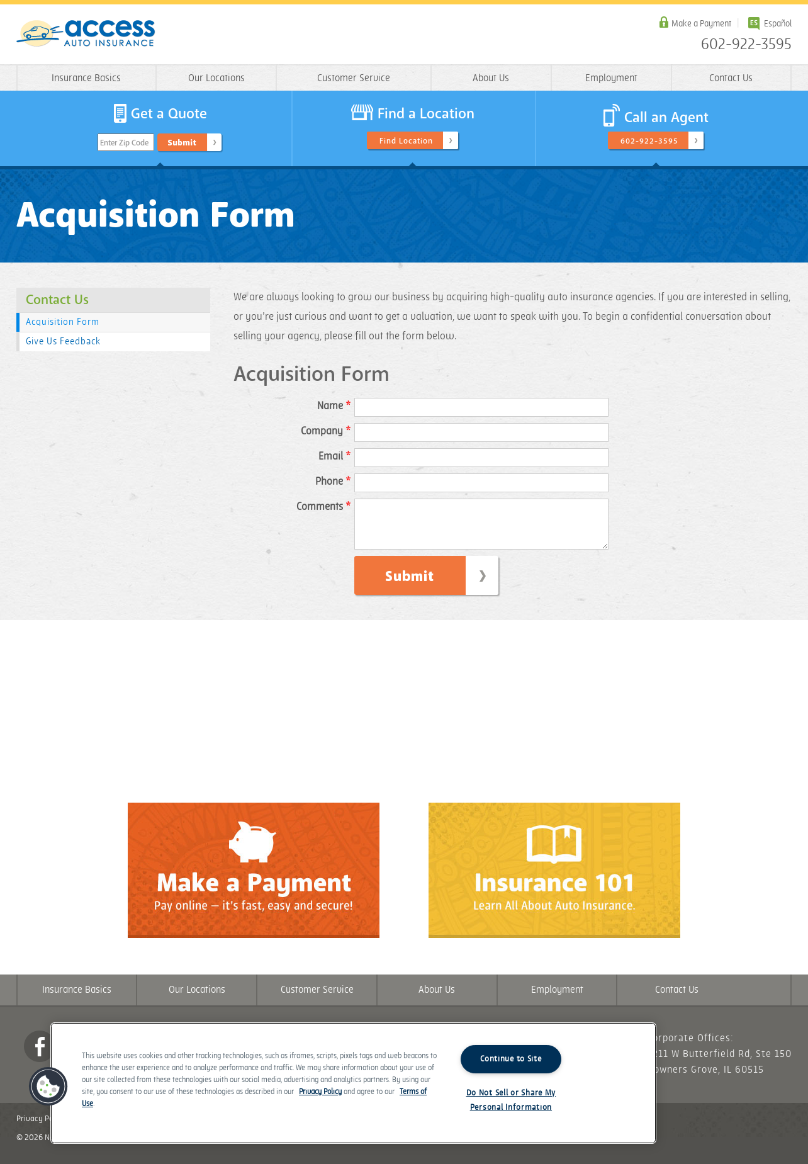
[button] (48, 1086)
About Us (491, 78)
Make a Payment (701, 23)
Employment (611, 78)
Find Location (406, 141)
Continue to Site (511, 1058)
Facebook (39, 1055)
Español (778, 23)
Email (334, 456)
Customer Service (353, 78)
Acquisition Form (62, 322)
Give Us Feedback (63, 341)
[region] (353, 1083)
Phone (333, 481)
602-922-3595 (746, 44)
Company (326, 431)
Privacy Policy (40, 1128)
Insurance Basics (86, 78)
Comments (323, 506)
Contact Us (731, 78)
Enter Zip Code (124, 143)
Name (334, 406)
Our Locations (216, 78)
